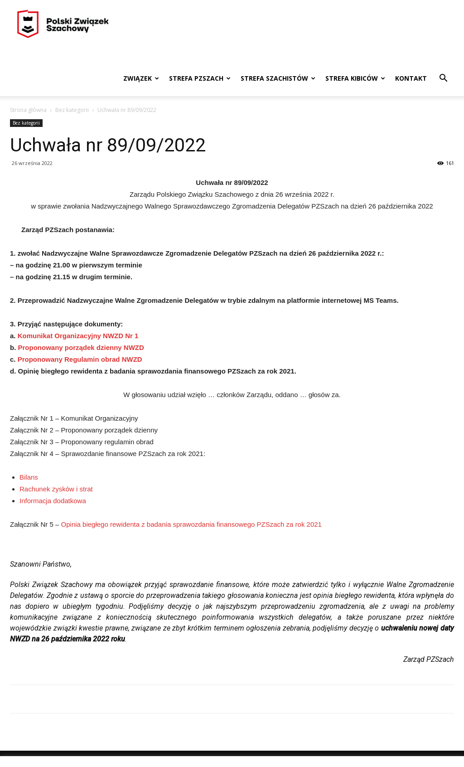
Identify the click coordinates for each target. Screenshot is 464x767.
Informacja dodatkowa (52, 501)
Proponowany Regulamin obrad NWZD (80, 359)
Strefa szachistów (278, 78)
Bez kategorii (72, 110)
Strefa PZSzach (200, 78)
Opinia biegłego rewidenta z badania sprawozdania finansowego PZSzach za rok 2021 (191, 524)
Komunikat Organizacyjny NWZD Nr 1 (78, 336)
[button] (443, 79)
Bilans (28, 477)
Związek (141, 78)
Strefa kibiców (355, 78)
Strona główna (28, 110)
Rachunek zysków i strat (56, 489)
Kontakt (411, 78)
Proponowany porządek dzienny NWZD (81, 347)
